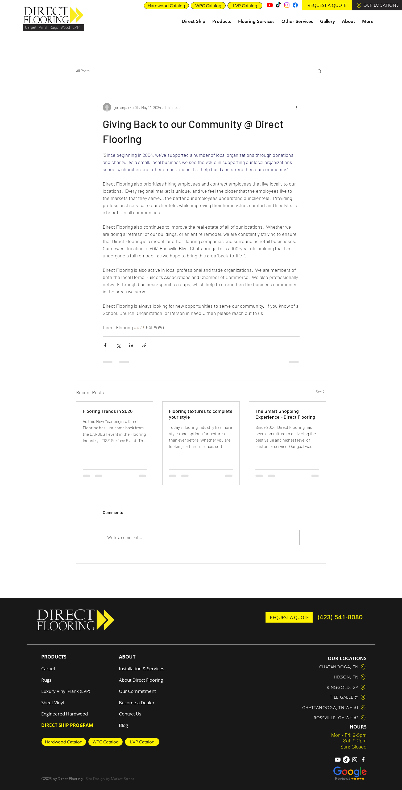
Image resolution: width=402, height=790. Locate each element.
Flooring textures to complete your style (201, 414)
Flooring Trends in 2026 (107, 411)
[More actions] (296, 107)
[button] (327, 5)
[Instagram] (286, 5)
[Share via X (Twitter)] (118, 345)
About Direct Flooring (141, 680)
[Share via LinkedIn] (131, 345)
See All (321, 391)
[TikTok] (278, 5)
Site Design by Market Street (110, 778)
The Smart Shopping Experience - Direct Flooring (285, 414)
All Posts (83, 70)
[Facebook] (295, 5)
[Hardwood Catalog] (166, 5)
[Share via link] (144, 345)
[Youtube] (269, 5)
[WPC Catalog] (208, 5)
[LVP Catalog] (244, 5)
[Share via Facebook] (105, 345)
